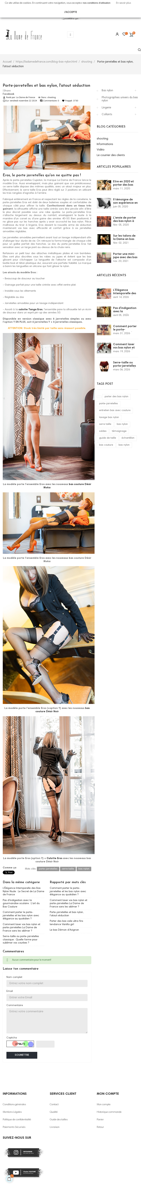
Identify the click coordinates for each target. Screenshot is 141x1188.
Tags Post (105, 384)
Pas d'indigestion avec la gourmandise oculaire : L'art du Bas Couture (21, 903)
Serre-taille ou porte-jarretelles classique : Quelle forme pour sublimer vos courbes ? (21, 939)
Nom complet (14, 977)
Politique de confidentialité (17, 1119)
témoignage (119, 431)
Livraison (54, 1127)
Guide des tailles (59, 1119)
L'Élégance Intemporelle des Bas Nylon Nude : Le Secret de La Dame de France (23, 891)
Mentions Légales (12, 1112)
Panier (100, 1119)
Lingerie (106, 107)
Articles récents (111, 275)
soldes (102, 431)
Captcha (11, 1038)
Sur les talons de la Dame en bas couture (124, 239)
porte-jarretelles (108, 403)
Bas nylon (107, 90)
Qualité (54, 1112)
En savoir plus (123, 3)
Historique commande (109, 1112)
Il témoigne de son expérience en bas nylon (125, 203)
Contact (54, 1104)
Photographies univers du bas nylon (120, 99)
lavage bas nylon (109, 417)
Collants (107, 114)
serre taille (105, 424)
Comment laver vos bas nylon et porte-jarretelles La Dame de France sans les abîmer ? (21, 927)
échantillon (128, 438)
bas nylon (122, 424)
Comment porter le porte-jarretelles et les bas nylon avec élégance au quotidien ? (21, 915)
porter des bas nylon (116, 396)
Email (9, 991)
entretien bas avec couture (115, 410)
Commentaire (14, 1005)
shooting (51, 97)
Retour (100, 1127)
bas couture (106, 445)
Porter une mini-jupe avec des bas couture (125, 257)
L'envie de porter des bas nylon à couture (124, 221)
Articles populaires (114, 166)
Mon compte (104, 1104)
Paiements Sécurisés (14, 1127)
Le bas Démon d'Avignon (64, 930)
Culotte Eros (54, 858)
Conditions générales (14, 1104)
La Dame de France (25, 97)
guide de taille (107, 438)
